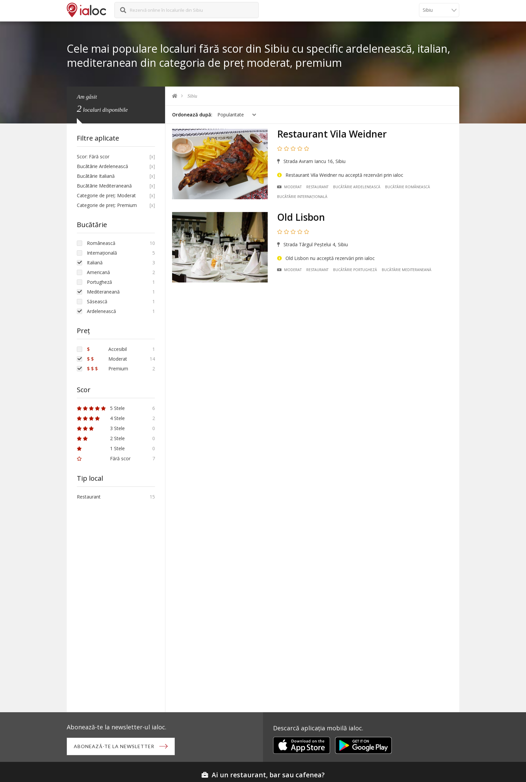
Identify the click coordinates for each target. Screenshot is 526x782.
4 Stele (101, 418)
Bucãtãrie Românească (407, 187)
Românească (101, 243)
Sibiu (192, 96)
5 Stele (101, 408)
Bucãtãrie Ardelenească (356, 187)
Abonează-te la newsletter (114, 746)
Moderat (289, 187)
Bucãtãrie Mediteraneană (406, 269)
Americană (98, 272)
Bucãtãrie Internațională (302, 196)
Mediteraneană (103, 292)
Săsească (97, 301)
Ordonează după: (192, 114)
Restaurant (317, 187)
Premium (107, 368)
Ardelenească (101, 311)
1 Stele (101, 448)
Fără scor (103, 458)
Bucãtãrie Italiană (96, 176)
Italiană (95, 262)
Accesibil (107, 349)
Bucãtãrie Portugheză (355, 269)
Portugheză (99, 282)
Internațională (102, 253)
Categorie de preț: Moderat (106, 195)
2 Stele (101, 438)
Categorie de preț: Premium (107, 205)
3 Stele (101, 428)
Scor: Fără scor (93, 156)
